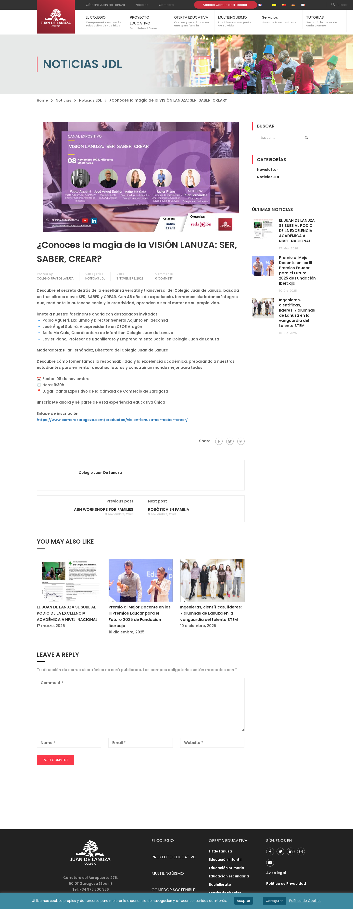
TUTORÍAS (315, 17)
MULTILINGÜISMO (232, 17)
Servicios (270, 17)
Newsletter (267, 169)
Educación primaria (226, 867)
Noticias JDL (92, 100)
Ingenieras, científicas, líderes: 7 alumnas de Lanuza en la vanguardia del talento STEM (211, 613)
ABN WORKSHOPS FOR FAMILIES (103, 509)
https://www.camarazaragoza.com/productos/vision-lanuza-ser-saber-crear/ (115, 419)
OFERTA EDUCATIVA (191, 17)
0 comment (164, 278)
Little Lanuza (220, 851)
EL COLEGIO (96, 17)
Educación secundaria (229, 876)
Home (42, 100)
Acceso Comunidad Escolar (225, 4)
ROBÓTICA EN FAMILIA (168, 509)
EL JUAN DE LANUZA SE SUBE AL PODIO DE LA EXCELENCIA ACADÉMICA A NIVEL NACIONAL (67, 613)
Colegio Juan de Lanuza (55, 278)
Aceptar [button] (243, 900)
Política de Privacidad (286, 883)
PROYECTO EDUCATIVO (173, 857)
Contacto (166, 4)
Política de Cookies (305, 900)
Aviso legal (276, 872)
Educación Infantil (225, 859)
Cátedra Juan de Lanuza (105, 4)
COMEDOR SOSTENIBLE (173, 890)
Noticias (142, 4)
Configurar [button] (274, 900)
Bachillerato (220, 884)
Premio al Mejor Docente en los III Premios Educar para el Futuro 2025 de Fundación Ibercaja (297, 270)
